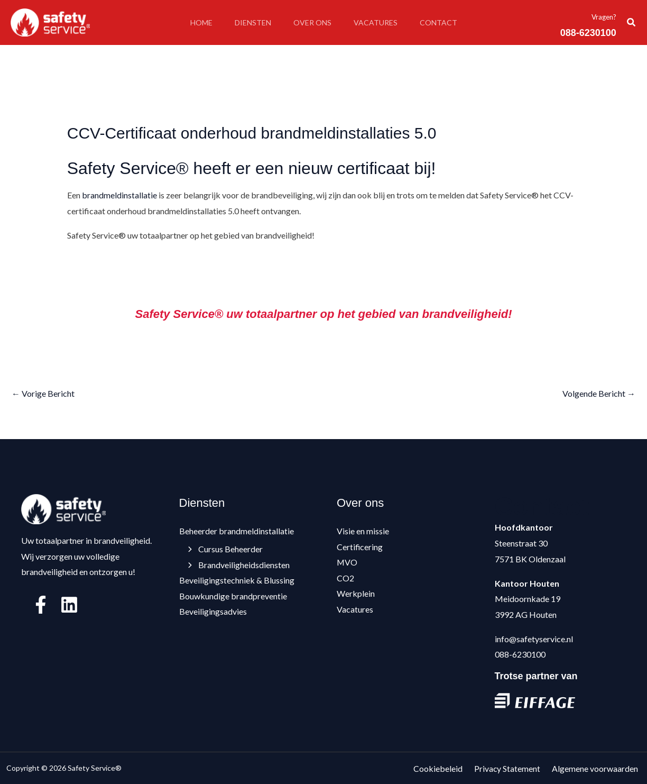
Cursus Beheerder (226, 549)
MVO (347, 563)
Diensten (250, 22)
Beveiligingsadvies (213, 612)
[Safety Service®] (50, 21)
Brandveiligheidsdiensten (239, 565)
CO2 (345, 578)
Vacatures (379, 22)
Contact (445, 22)
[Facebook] (41, 605)
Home (195, 22)
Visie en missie (363, 531)
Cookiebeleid (446, 768)
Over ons (312, 22)
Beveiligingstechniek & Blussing (236, 581)
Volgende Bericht (598, 393)
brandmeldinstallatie (119, 195)
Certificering (360, 547)
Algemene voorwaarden (597, 768)
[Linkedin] (69, 605)
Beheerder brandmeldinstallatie (236, 531)
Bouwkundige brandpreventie (233, 596)
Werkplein (356, 594)
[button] (631, 22)
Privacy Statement (512, 768)
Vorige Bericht (43, 393)
